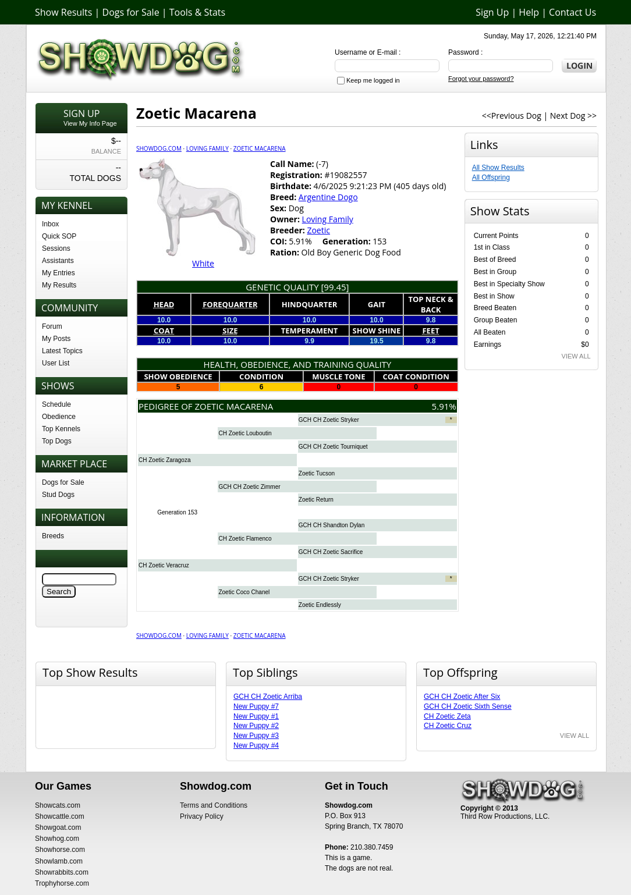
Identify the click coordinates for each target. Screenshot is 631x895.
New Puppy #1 (256, 716)
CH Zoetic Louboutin (244, 433)
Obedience (59, 417)
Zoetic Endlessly (320, 605)
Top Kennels (61, 429)
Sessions (56, 248)
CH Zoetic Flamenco (244, 538)
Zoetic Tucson (317, 473)
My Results (59, 285)
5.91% (444, 406)
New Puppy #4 (256, 745)
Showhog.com (57, 838)
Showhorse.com (60, 850)
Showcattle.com (59, 816)
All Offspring (491, 177)
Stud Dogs (58, 495)
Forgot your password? (481, 78)
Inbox (50, 224)
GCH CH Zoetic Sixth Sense (468, 706)
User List (55, 363)
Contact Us (572, 12)
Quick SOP (59, 236)
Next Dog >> (573, 115)
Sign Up (492, 12)
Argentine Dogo (328, 197)
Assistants (58, 261)
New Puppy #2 (256, 726)
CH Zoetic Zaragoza (164, 460)
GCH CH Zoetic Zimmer (249, 487)
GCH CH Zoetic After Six (462, 696)
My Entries (58, 273)
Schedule (56, 404)
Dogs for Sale (130, 12)
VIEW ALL (576, 356)
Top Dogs (57, 441)
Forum (52, 326)
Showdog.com (159, 148)
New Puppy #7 (256, 706)
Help (529, 12)
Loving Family (207, 148)
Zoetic (318, 230)
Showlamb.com (59, 861)
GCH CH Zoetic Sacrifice (331, 552)
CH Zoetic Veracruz (164, 565)
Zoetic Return (316, 499)
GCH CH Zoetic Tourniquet (333, 446)
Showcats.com (57, 805)
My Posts (56, 339)
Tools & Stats (197, 12)
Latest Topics (62, 351)
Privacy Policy (202, 816)
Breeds (53, 536)
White (203, 263)
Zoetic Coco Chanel (244, 592)
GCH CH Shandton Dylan (331, 525)
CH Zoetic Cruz (448, 726)
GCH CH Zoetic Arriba (267, 696)
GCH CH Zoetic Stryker (329, 420)
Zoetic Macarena (259, 148)
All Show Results (498, 168)
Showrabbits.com (61, 872)
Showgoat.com (58, 827)
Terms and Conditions (213, 805)
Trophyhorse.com (62, 883)
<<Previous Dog (511, 115)
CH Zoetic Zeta (447, 716)
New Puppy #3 (256, 735)
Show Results (63, 12)
